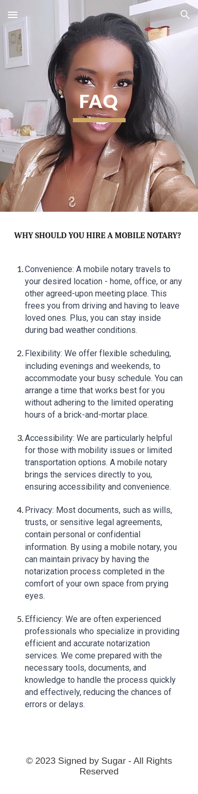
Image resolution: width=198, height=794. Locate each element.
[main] (99, 106)
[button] (12, 14)
